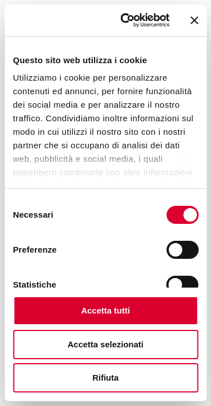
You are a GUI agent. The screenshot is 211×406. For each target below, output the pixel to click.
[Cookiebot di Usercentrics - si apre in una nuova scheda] (125, 20)
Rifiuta (105, 377)
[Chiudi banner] (194, 20)
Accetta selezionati (105, 344)
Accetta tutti (105, 310)
